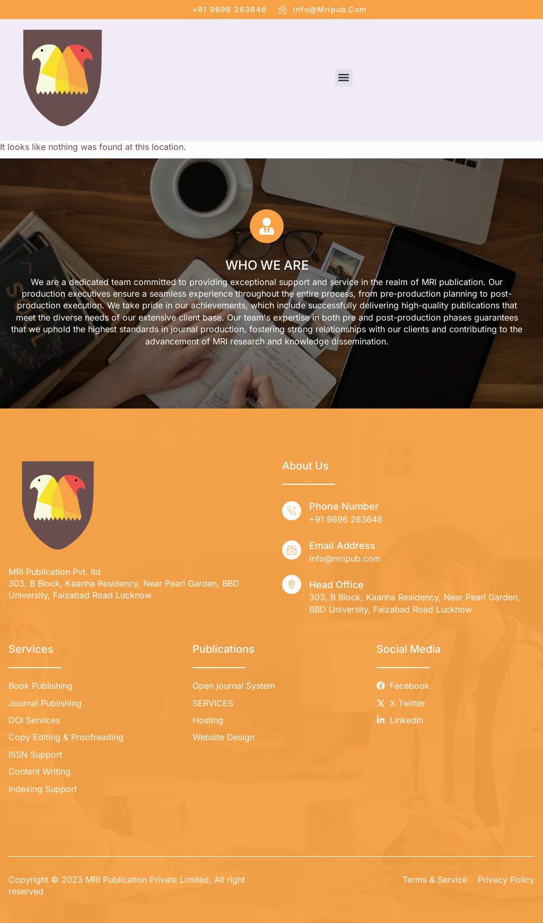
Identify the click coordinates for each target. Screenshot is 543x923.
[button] (344, 77)
